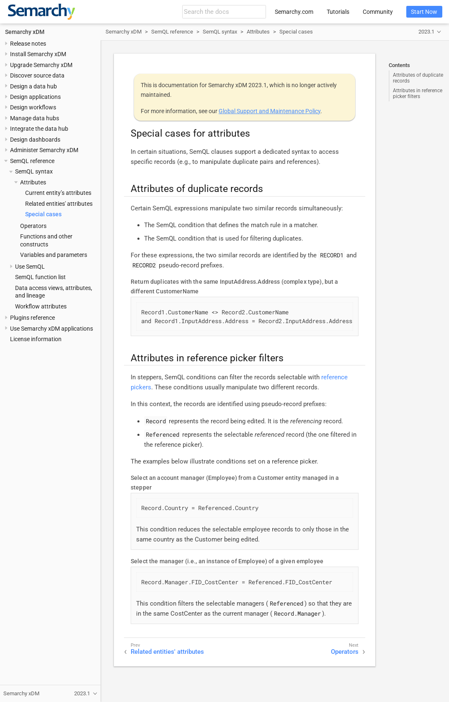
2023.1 (426, 31)
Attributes (33, 182)
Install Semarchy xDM (38, 54)
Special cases (43, 214)
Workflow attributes (41, 306)
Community (378, 11)
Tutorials (338, 11)
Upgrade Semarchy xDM (41, 65)
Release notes (28, 43)
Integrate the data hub (39, 128)
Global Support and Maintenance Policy (269, 111)
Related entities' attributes (59, 203)
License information (36, 339)
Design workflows (33, 107)
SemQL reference (32, 161)
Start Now (424, 11)
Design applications (35, 96)
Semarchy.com (294, 11)
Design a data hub (33, 86)
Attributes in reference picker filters (417, 93)
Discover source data (37, 75)
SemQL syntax (34, 171)
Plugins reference (32, 317)
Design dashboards (35, 139)
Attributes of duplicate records (418, 78)
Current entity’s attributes (58, 192)
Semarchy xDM (24, 31)
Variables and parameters (53, 254)
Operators (33, 226)
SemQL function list (40, 277)
